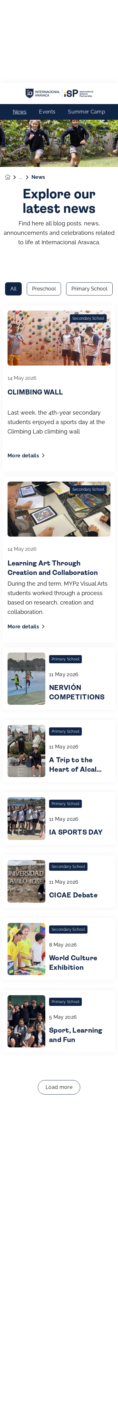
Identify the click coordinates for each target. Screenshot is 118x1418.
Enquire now (59, 1403)
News (19, 29)
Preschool (44, 97)
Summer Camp (86, 29)
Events (47, 29)
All (13, 97)
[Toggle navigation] (105, 1403)
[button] (12, 1403)
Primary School (89, 97)
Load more (59, 896)
